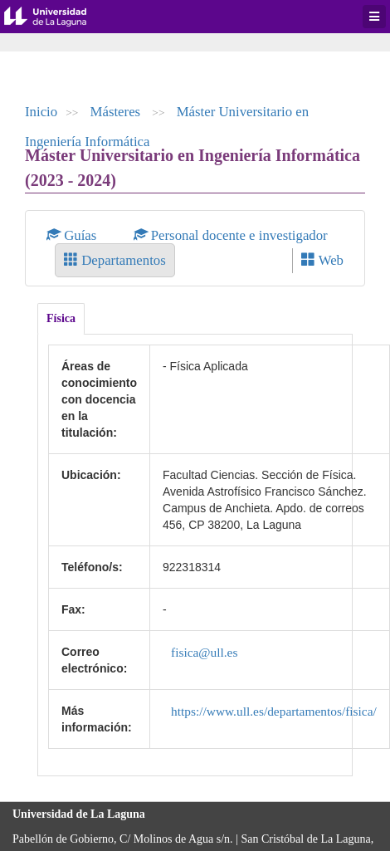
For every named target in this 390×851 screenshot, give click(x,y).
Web (322, 260)
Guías (73, 235)
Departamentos (115, 260)
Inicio (41, 112)
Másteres (117, 112)
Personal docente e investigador (231, 235)
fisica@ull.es (204, 652)
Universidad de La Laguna (58, 17)
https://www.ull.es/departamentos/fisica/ (274, 711)
